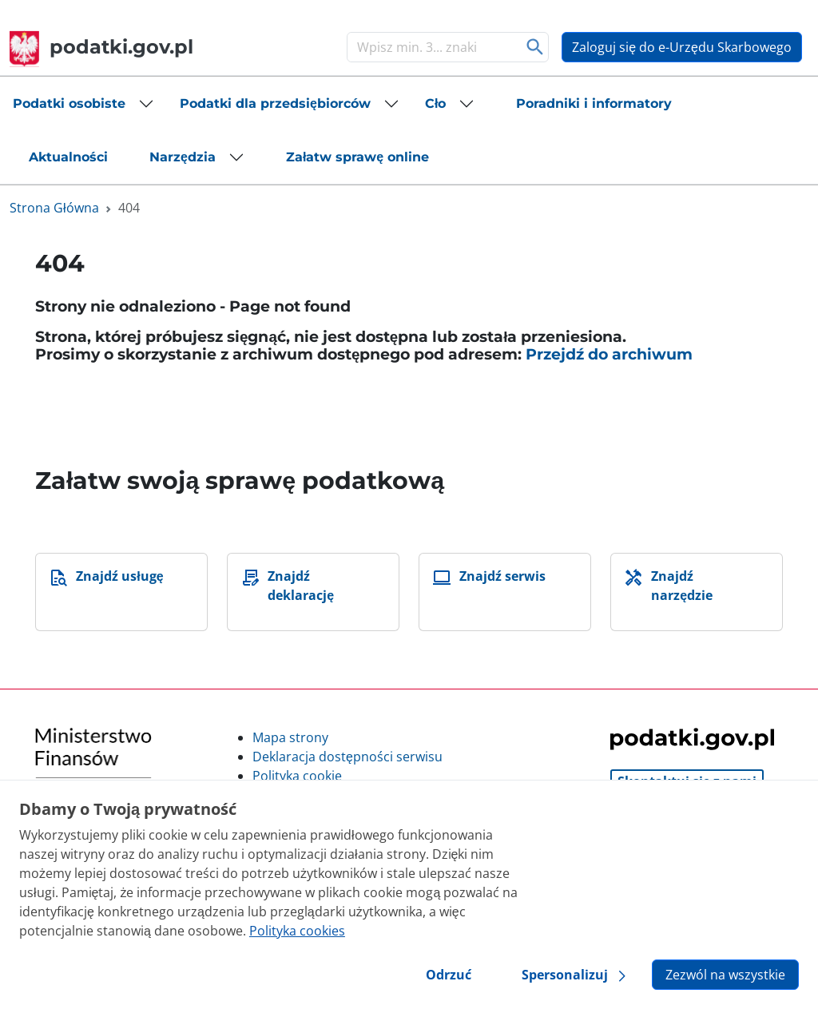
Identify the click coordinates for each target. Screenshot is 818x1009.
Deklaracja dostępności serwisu (347, 756)
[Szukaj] (431, 47)
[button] (83, 104)
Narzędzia (182, 157)
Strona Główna (54, 207)
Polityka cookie (297, 776)
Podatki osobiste (69, 103)
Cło (435, 103)
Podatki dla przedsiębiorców (275, 103)
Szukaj (535, 47)
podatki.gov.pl (101, 46)
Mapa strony (290, 737)
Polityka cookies (297, 930)
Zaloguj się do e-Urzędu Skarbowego (682, 47)
